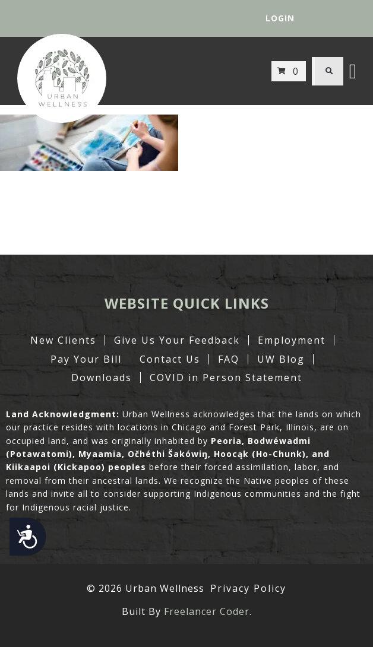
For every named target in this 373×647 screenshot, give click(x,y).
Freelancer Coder (206, 611)
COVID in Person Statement (226, 377)
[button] (329, 71)
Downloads (101, 377)
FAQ (228, 359)
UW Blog (281, 359)
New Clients (63, 340)
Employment (291, 340)
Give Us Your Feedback (177, 340)
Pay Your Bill (86, 359)
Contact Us (170, 359)
